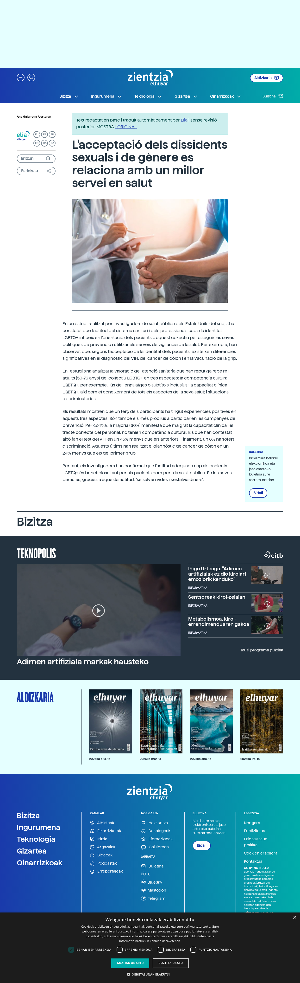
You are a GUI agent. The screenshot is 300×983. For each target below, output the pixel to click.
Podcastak (103, 863)
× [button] (294, 917)
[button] (21, 77)
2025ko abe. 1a (200, 759)
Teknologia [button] (148, 96)
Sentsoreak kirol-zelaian (216, 597)
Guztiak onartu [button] (130, 963)
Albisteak (102, 823)
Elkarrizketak (105, 831)
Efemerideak (157, 839)
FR (52, 134)
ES (44, 134)
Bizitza (28, 815)
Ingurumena (38, 827)
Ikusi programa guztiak (262, 650)
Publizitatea (254, 831)
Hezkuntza (154, 823)
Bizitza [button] (69, 96)
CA (44, 143)
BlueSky (151, 882)
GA (52, 143)
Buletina (272, 96)
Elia (184, 119)
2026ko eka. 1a (99, 759)
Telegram (153, 898)
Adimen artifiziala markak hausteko (83, 661)
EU (36, 134)
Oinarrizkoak (39, 862)
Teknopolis (36, 552)
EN (36, 143)
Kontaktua (253, 861)
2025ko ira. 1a (250, 759)
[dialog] (150, 947)
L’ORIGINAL (126, 126)
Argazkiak (102, 847)
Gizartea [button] (186, 96)
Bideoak (101, 855)
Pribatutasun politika (255, 842)
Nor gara (252, 823)
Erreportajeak (106, 871)
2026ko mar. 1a (150, 759)
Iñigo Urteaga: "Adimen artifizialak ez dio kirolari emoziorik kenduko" (217, 574)
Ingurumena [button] (106, 96)
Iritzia (98, 839)
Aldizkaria (266, 78)
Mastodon (153, 890)
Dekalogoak (155, 831)
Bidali (258, 493)
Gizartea (32, 851)
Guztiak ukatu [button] (170, 963)
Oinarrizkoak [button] (225, 96)
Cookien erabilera (260, 853)
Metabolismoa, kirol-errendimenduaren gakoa (218, 621)
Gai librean (155, 847)
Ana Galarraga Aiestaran (34, 116)
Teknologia (36, 839)
